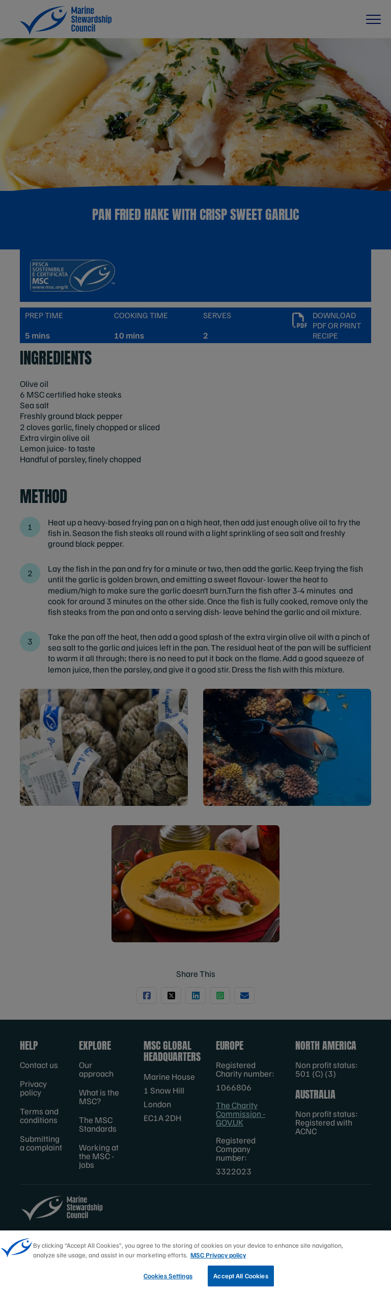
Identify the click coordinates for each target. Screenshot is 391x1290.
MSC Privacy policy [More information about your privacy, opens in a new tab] (218, 1259)
